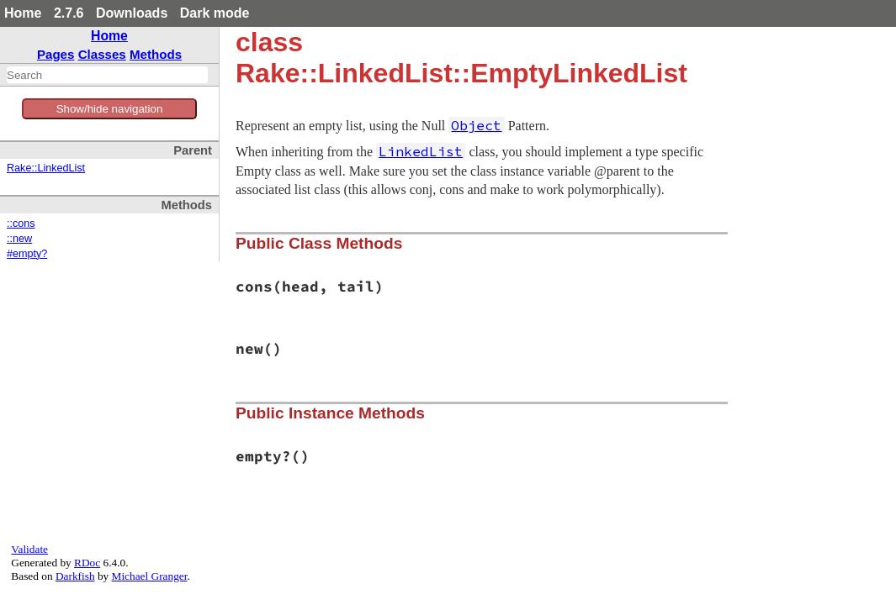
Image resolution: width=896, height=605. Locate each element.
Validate (29, 549)
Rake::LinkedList (46, 168)
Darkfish (75, 576)
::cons (21, 223)
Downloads (131, 13)
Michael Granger (150, 576)
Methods (156, 54)
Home (22, 13)
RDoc (87, 562)
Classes (102, 54)
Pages (56, 54)
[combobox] (107, 74)
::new (19, 239)
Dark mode (215, 13)
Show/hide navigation (109, 109)
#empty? (27, 254)
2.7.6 (69, 13)
